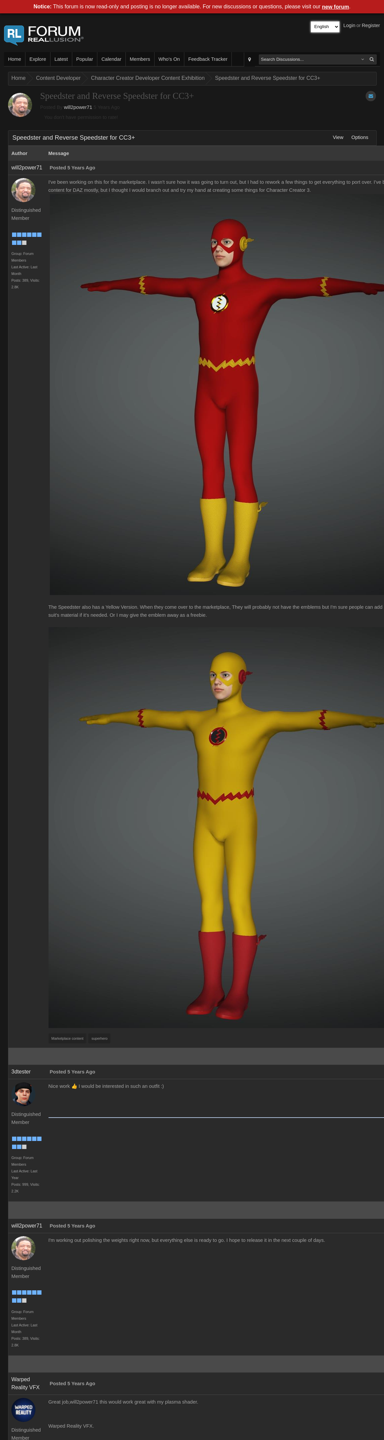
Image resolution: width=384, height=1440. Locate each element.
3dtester (21, 1071)
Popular (84, 59)
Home (14, 59)
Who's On (169, 59)
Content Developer (58, 78)
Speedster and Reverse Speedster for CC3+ (267, 78)
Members (140, 59)
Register (371, 25)
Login (350, 25)
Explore (37, 59)
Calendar (111, 59)
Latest (61, 59)
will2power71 (78, 107)
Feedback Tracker (207, 59)
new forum (335, 7)
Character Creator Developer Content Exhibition (148, 78)
